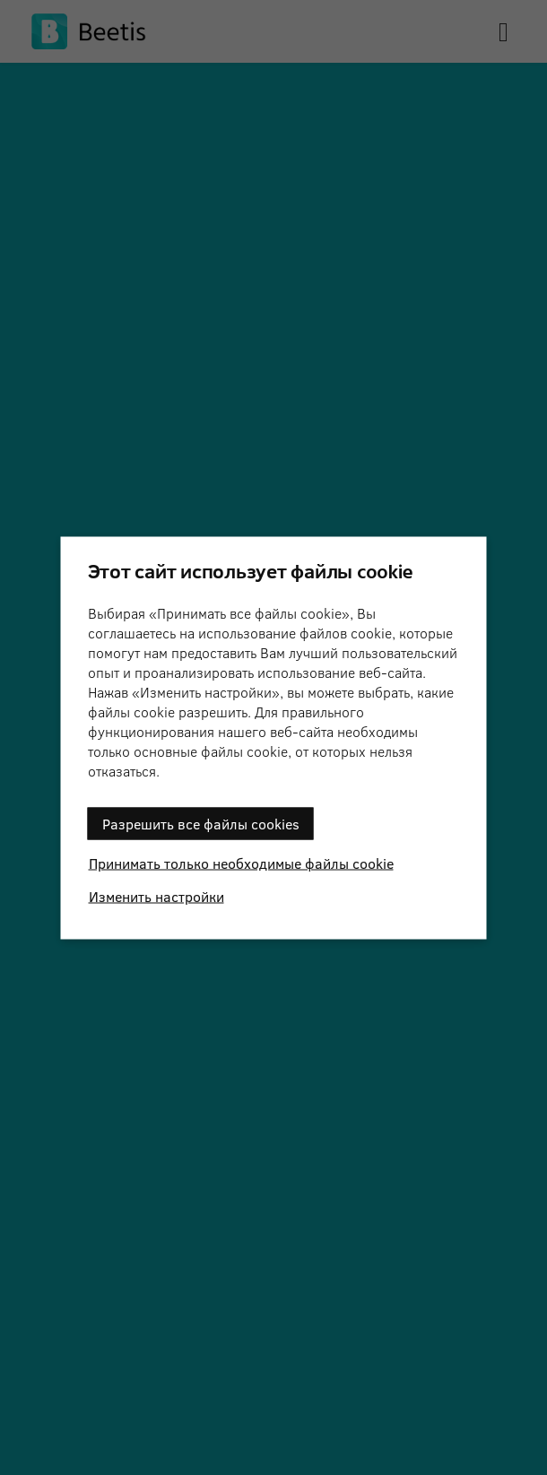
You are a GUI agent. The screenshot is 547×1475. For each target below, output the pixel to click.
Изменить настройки (156, 895)
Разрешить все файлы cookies (201, 822)
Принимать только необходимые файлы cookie (241, 862)
